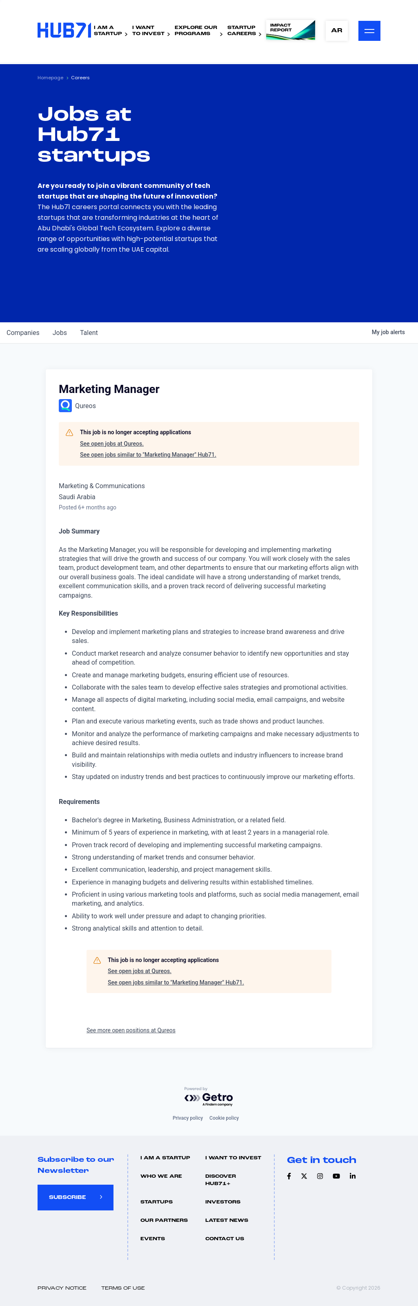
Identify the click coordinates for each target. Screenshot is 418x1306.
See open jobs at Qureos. (112, 443)
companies (23, 333)
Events (152, 1239)
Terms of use (123, 1288)
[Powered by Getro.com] (209, 1097)
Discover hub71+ (220, 1180)
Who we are (161, 1176)
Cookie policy (224, 1118)
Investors (222, 1202)
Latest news (226, 1220)
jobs (60, 333)
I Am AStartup (108, 30)
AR (336, 31)
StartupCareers (241, 30)
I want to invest (233, 1158)
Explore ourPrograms (196, 30)
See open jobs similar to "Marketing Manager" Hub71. (148, 454)
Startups (156, 1202)
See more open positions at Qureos (131, 1030)
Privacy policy (188, 1118)
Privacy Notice (62, 1288)
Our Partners (164, 1220)
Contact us (224, 1239)
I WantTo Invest (148, 30)
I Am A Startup (165, 1158)
